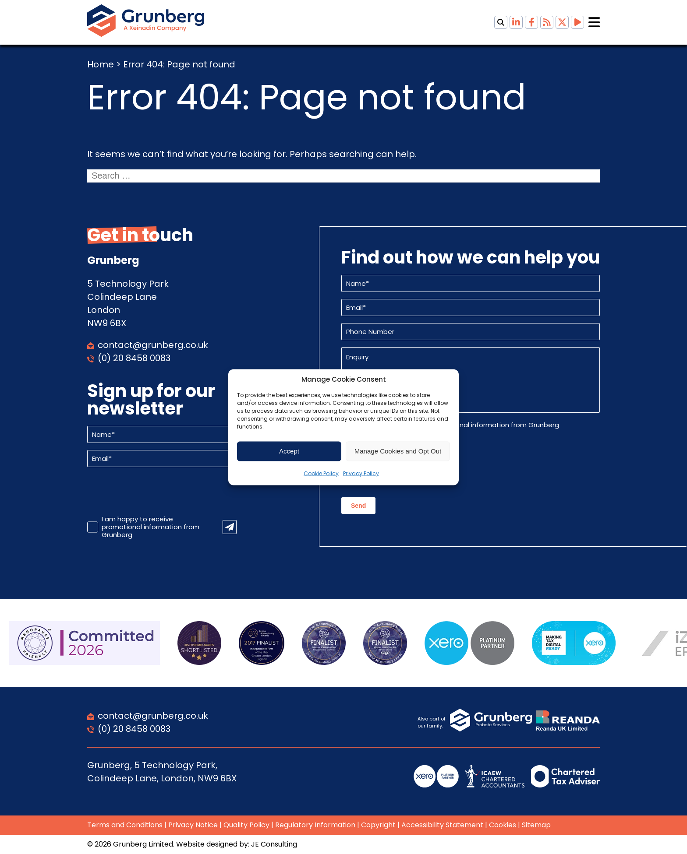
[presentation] (153, 491)
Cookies (502, 825)
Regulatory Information (315, 825)
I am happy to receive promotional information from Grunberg (150, 527)
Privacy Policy (361, 473)
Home (100, 64)
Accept (289, 451)
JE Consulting (274, 844)
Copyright (378, 825)
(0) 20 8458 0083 (134, 358)
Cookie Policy (321, 473)
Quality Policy (246, 825)
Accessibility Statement (442, 825)
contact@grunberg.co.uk (153, 345)
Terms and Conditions (125, 825)
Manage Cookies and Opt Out (397, 451)
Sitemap (536, 825)
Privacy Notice (193, 825)
